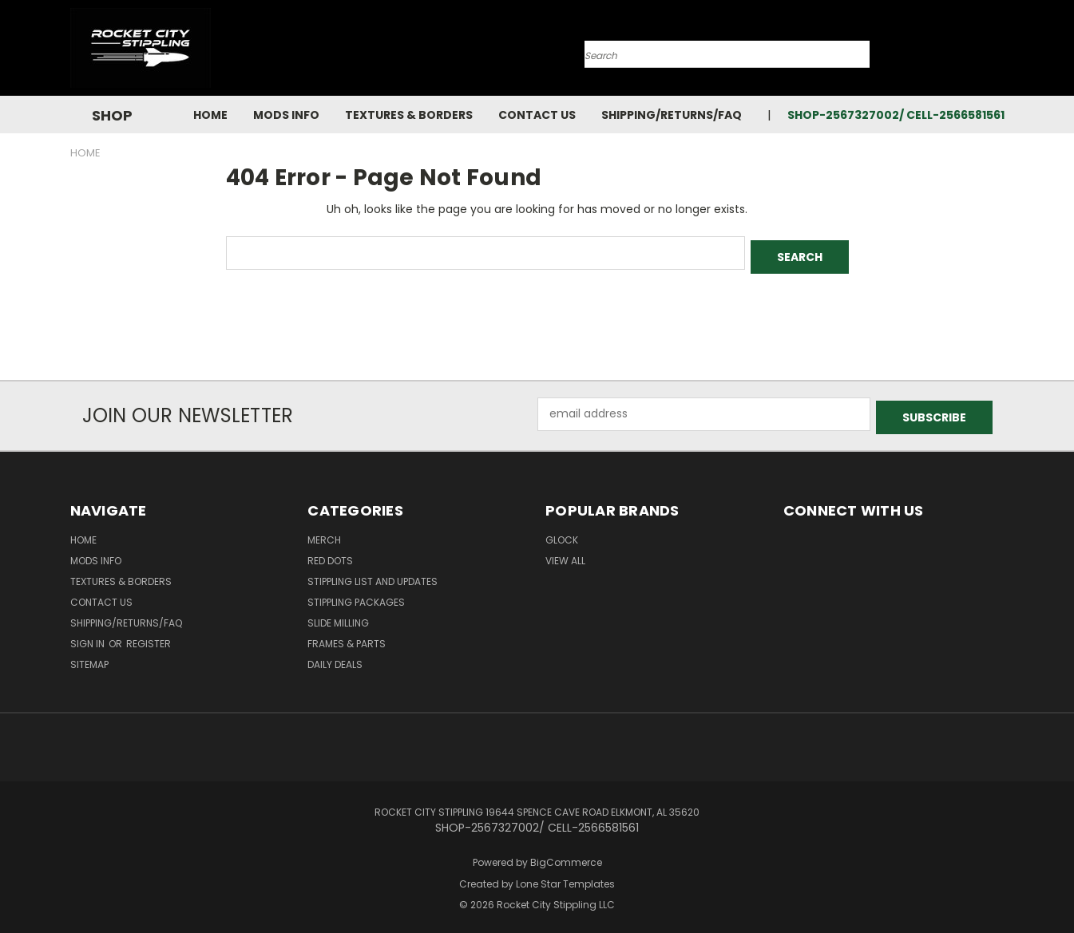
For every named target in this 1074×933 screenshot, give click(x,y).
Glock (561, 533)
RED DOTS (330, 553)
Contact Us (537, 115)
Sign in (88, 636)
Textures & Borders (409, 115)
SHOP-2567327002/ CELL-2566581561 (896, 115)
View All (565, 553)
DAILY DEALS (335, 657)
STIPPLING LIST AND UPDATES (372, 574)
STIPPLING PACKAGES (356, 595)
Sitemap (89, 657)
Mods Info (286, 115)
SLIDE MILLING (338, 616)
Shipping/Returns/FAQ (671, 115)
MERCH (324, 533)
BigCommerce (566, 855)
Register (148, 636)
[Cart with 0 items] (1001, 52)
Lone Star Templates (565, 877)
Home (210, 115)
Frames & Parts (346, 636)
